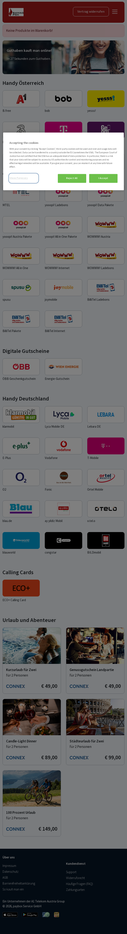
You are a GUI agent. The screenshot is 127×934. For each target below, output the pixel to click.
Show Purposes (18, 178)
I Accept (103, 178)
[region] (63, 161)
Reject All (72, 178)
